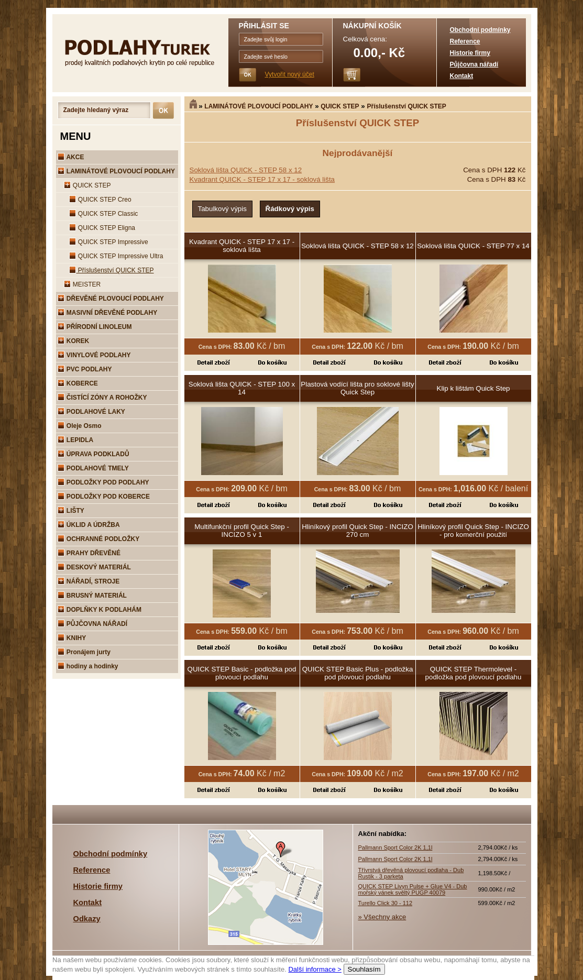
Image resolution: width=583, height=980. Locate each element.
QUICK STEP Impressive (108, 242)
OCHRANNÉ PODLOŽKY (99, 539)
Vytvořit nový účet (289, 74)
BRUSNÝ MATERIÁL (92, 595)
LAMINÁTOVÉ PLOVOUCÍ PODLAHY (258, 106)
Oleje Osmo (80, 426)
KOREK (74, 341)
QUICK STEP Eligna (102, 228)
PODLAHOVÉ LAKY (91, 411)
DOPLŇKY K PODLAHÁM (99, 609)
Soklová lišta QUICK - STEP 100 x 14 (242, 388)
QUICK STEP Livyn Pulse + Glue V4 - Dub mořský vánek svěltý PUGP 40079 (412, 889)
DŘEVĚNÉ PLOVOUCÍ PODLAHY (111, 298)
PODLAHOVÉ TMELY (93, 468)
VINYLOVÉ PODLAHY (94, 355)
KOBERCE (78, 383)
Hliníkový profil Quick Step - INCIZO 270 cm (357, 530)
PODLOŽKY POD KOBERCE (104, 496)
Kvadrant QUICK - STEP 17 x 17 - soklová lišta (262, 179)
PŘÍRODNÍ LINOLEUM (95, 327)
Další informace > (315, 969)
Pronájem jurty (84, 652)
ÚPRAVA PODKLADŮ (93, 454)
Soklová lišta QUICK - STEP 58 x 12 (246, 170)
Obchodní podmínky (480, 30)
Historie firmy (470, 53)
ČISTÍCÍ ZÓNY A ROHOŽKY (102, 397)
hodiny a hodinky (88, 666)
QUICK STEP (340, 106)
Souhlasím (363, 969)
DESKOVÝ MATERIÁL (94, 567)
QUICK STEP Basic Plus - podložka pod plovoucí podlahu (357, 673)
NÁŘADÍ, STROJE (89, 581)
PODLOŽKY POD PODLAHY (103, 482)
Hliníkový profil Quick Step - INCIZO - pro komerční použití (473, 530)
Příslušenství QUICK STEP (406, 106)
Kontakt (462, 76)
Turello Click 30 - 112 (385, 903)
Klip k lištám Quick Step (473, 388)
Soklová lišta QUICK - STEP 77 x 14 (473, 246)
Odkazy (87, 919)
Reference (465, 41)
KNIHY (72, 638)
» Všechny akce (382, 917)
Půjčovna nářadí (474, 64)
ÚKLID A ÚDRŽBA (89, 524)
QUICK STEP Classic (103, 213)
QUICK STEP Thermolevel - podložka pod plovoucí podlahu (473, 673)
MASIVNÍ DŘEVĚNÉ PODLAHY (108, 312)
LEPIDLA (76, 440)
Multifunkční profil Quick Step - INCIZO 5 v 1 (241, 530)
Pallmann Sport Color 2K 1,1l (395, 847)
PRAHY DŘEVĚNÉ (89, 553)
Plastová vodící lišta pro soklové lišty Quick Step (357, 388)
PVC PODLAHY (85, 369)
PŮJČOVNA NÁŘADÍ (93, 623)
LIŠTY (71, 510)
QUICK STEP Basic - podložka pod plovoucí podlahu (242, 673)
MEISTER (82, 284)
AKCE (71, 157)
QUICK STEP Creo (100, 199)
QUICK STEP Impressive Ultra (116, 256)
